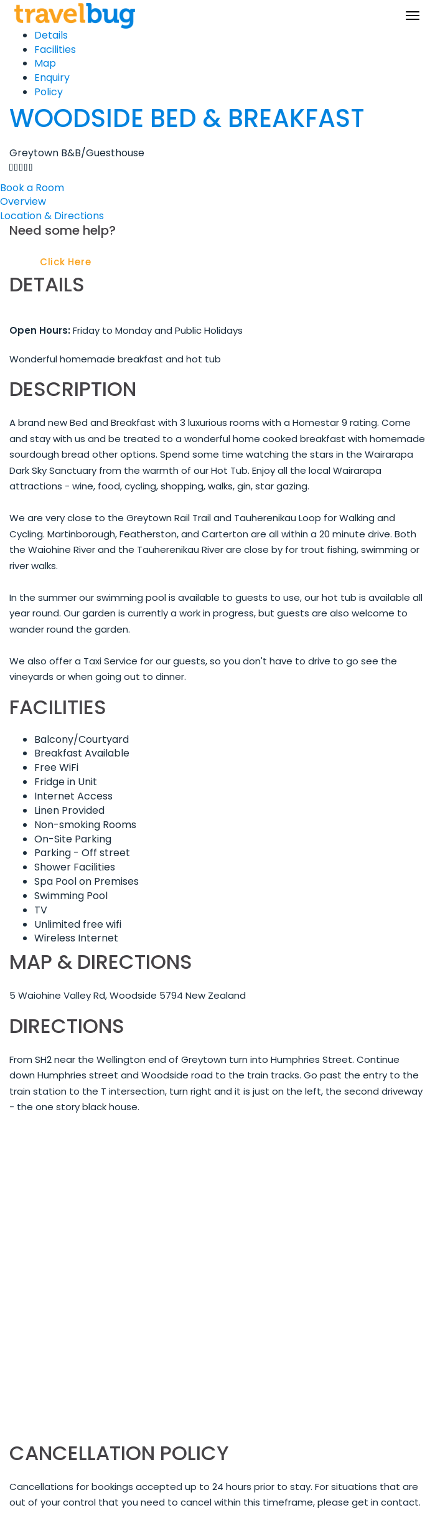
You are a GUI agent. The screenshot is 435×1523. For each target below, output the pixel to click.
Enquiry (52, 77)
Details (51, 35)
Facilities (55, 49)
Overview (23, 201)
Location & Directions (52, 216)
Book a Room (32, 188)
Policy (48, 92)
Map (45, 63)
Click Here (65, 261)
